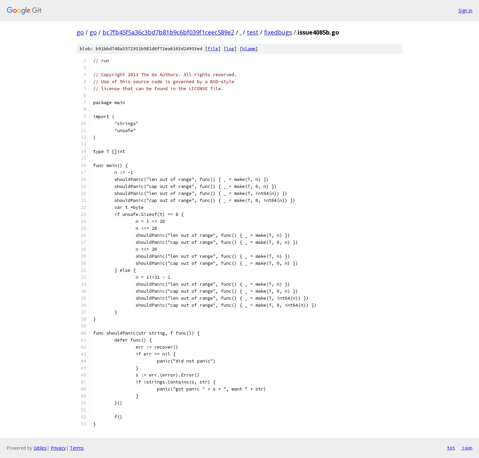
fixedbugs (278, 32)
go (80, 32)
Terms (77, 448)
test (252, 32)
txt (451, 448)
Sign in (465, 10)
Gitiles (40, 448)
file (213, 49)
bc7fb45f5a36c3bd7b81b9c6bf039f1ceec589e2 (168, 32)
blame (248, 49)
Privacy (58, 448)
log (230, 49)
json (467, 448)
